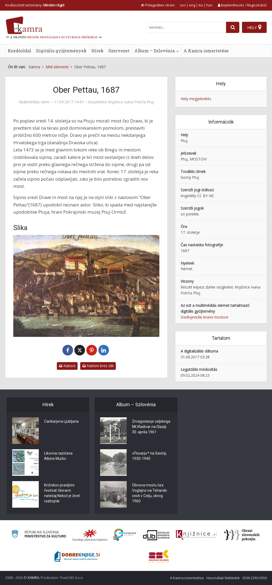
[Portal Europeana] (124, 535)
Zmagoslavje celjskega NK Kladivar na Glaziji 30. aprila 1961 (151, 426)
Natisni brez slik (98, 365)
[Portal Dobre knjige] (77, 556)
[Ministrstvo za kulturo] (38, 535)
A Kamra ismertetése (206, 50)
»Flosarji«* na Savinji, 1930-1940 (149, 456)
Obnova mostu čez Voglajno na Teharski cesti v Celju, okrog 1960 (149, 493)
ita (201, 5)
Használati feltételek (223, 577)
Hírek (97, 50)
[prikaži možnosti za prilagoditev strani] (158, 5)
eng (192, 5)
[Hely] (254, 27)
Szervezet (119, 50)
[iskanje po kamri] (186, 27)
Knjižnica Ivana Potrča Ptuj (131, 102)
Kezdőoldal (19, 50)
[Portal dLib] (156, 535)
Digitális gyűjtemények (61, 50)
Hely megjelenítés (196, 98)
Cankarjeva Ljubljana (61, 421)
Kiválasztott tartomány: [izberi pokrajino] (35, 5)
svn (183, 5)
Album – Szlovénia (154, 50)
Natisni (67, 365)
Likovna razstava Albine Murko (58, 456)
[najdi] (232, 27)
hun (209, 5)
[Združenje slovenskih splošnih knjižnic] (196, 535)
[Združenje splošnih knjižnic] (159, 556)
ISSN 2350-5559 (255, 577)
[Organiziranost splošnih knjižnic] (90, 535)
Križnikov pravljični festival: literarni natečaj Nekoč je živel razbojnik (62, 493)
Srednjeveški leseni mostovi (204, 317)
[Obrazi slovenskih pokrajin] (242, 535)
